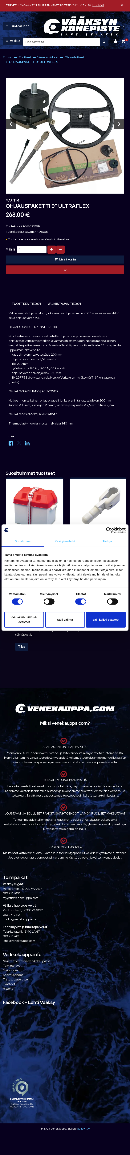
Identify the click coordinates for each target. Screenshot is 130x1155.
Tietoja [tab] (107, 541)
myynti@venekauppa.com (20, 898)
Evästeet (9, 984)
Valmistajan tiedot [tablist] (65, 304)
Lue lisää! (98, 5)
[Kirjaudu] (116, 41)
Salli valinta (65, 619)
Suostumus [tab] (23, 541)
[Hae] (61, 42)
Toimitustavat (12, 966)
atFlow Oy (83, 1128)
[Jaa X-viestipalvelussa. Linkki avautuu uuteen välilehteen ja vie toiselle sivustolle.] (21, 444)
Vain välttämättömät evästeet (24, 620)
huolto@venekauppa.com (20, 919)
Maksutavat (11, 970)
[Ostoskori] (123, 41)
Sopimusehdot (13, 975)
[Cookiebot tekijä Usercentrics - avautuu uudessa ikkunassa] (109, 530)
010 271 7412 (11, 915)
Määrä (10, 249)
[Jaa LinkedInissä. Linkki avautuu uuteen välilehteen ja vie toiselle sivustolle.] (29, 444)
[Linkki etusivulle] (82, 26)
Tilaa (21, 647)
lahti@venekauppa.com (19, 941)
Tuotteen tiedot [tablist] (27, 304)
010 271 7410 (11, 893)
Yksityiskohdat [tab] (65, 541)
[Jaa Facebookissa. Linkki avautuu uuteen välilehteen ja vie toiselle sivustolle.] (13, 444)
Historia (8, 989)
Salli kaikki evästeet (105, 619)
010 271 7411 (11, 936)
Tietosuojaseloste (15, 979)
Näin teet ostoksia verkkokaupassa (26, 961)
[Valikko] (13, 41)
